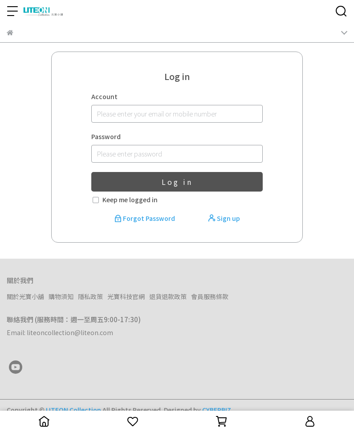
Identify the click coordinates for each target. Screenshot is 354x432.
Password (106, 136)
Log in (177, 181)
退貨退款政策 (168, 296)
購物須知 (61, 296)
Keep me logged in (130, 199)
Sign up (224, 218)
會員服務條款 (209, 296)
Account (104, 96)
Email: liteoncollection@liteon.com (60, 332)
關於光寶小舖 (25, 296)
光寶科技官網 (126, 296)
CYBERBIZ (216, 409)
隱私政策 (90, 296)
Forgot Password (145, 218)
